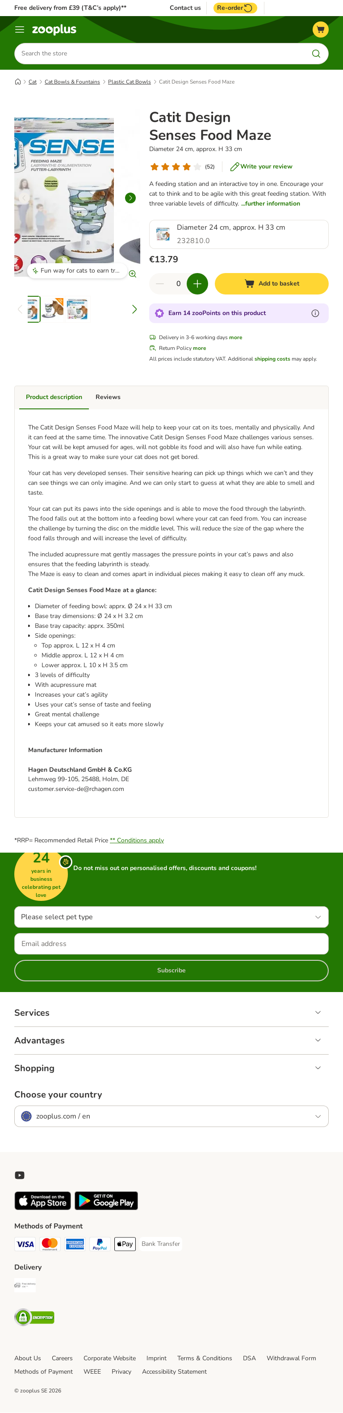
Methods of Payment (43, 1372)
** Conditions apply (137, 841)
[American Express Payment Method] (75, 1246)
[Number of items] (179, 283)
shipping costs (272, 358)
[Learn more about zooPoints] (315, 313)
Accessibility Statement (174, 1372)
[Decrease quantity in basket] (160, 283)
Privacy (121, 1372)
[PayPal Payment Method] (100, 1246)
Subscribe (171, 971)
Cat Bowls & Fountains (72, 81)
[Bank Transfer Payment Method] (161, 1244)
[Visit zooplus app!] (42, 1208)
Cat (33, 81)
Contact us (185, 8)
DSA (249, 1358)
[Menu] (20, 29)
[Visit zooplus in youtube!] (19, 1175)
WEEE (92, 1372)
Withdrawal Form (291, 1358)
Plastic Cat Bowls (129, 81)
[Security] (34, 1319)
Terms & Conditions (204, 1358)
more (236, 337)
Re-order (235, 8)
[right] (130, 198)
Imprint (156, 1358)
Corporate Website (110, 1358)
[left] (24, 198)
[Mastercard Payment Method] (50, 1246)
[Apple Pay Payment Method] (125, 1246)
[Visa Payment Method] (25, 1246)
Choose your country (58, 1095)
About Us (27, 1358)
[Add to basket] (272, 283)
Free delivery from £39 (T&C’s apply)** (70, 8)
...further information (270, 203)
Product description (54, 397)
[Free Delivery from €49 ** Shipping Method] (25, 1287)
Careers (62, 1358)
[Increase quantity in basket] (197, 283)
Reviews (108, 397)
